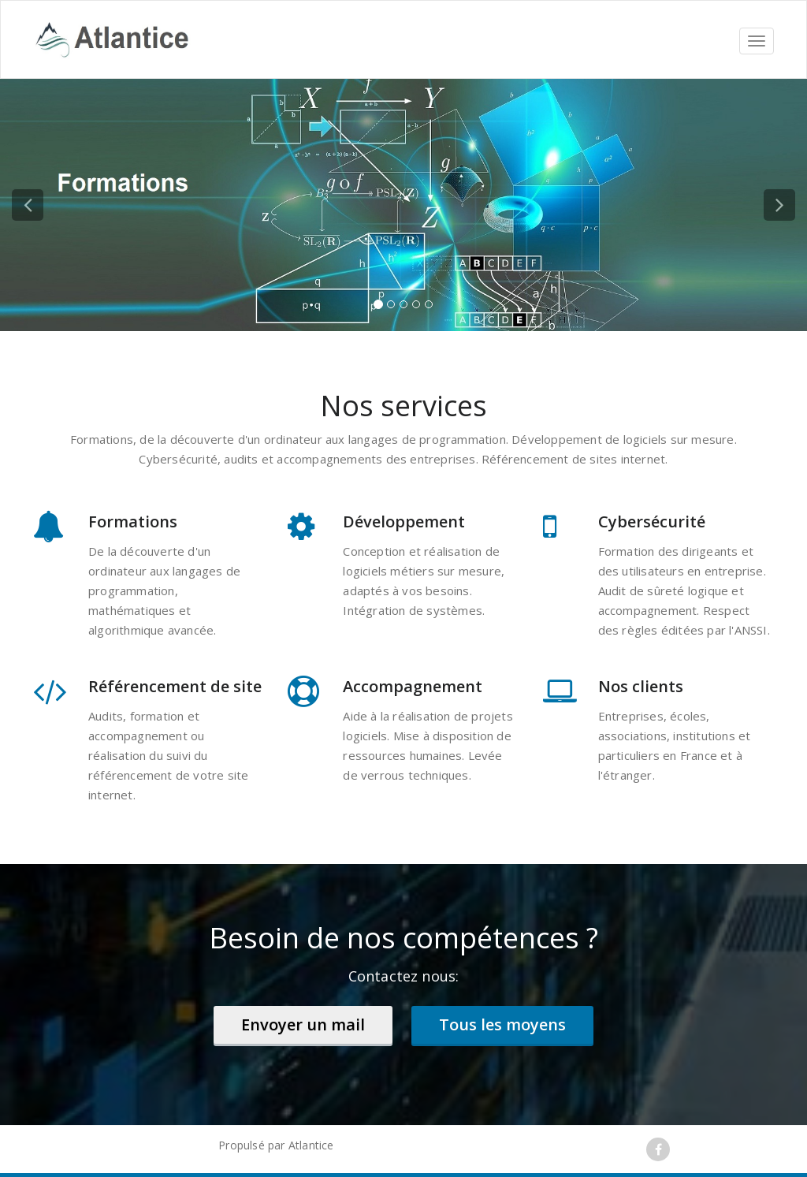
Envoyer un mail (303, 1024)
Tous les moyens (502, 1024)
